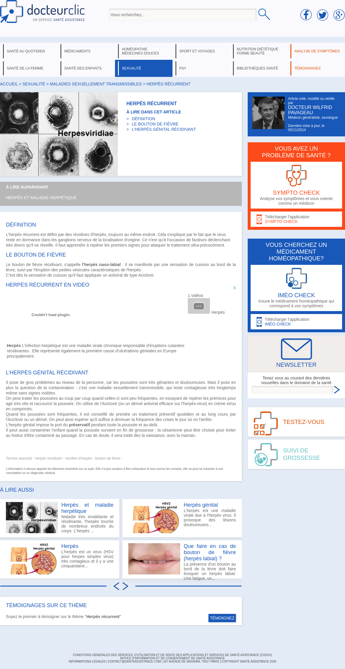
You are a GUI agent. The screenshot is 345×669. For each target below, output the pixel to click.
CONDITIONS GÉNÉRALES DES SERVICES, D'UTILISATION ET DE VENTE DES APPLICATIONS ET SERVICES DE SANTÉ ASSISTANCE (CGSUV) (172, 655)
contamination (61, 387)
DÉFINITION (143, 118)
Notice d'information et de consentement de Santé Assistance (172, 658)
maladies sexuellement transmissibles (96, 84)
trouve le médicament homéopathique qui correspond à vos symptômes (296, 288)
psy (182, 68)
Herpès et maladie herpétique (41, 197)
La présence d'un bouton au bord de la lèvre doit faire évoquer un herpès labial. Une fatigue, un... (182, 561)
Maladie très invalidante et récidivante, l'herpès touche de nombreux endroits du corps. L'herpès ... (60, 517)
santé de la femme (25, 68)
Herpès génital (201, 505)
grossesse (144, 430)
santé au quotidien (26, 51)
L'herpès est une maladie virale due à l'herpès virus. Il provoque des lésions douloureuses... (182, 517)
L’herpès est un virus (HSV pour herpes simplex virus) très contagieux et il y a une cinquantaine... (60, 558)
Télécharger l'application (296, 219)
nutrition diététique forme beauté (257, 51)
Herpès (218, 312)
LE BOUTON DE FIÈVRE (155, 124)
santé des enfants (83, 68)
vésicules (81, 269)
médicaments (77, 51)
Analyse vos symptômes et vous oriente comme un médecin (296, 185)
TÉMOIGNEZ (222, 618)
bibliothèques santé (257, 68)
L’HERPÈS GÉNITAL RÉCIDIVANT (164, 129)
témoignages (307, 68)
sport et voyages (197, 51)
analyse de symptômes (317, 51)
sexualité (131, 68)
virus (221, 234)
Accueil (9, 84)
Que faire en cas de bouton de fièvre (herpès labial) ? (210, 552)
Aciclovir (145, 275)
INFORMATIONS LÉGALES (87, 661)
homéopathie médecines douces (140, 51)
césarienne (172, 430)
